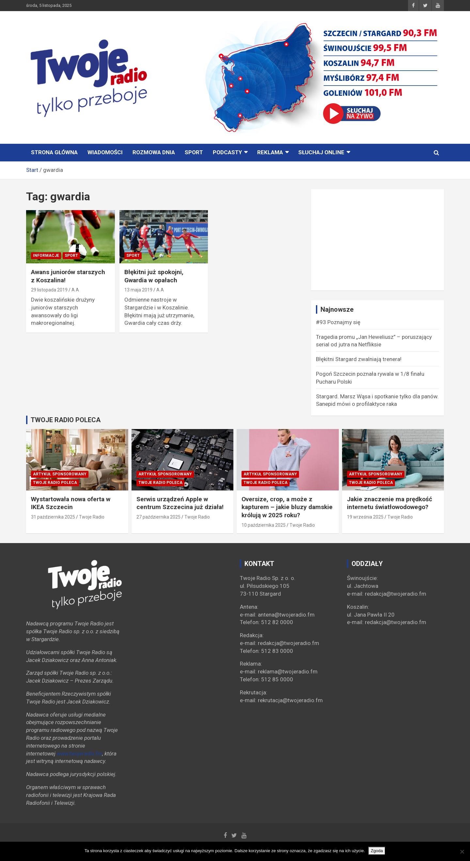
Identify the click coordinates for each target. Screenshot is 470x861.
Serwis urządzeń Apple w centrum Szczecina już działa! (180, 503)
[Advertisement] (377, 240)
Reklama (270, 152)
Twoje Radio (91, 517)
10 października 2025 (264, 525)
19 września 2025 (365, 517)
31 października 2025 (53, 517)
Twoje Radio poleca (55, 482)
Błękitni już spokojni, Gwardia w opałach (153, 276)
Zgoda (377, 850)
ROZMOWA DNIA (154, 152)
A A (75, 289)
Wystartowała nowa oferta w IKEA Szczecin (70, 503)
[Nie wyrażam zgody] (462, 851)
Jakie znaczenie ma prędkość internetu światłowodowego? (389, 503)
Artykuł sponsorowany (59, 474)
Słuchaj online (321, 152)
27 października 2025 (158, 517)
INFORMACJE (46, 255)
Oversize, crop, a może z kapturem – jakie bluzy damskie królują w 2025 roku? (287, 507)
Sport (194, 152)
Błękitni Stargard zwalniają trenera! (358, 359)
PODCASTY (227, 152)
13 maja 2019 (138, 289)
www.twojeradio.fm (79, 753)
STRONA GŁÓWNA (54, 152)
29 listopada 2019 (49, 289)
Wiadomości (105, 152)
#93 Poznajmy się (338, 322)
